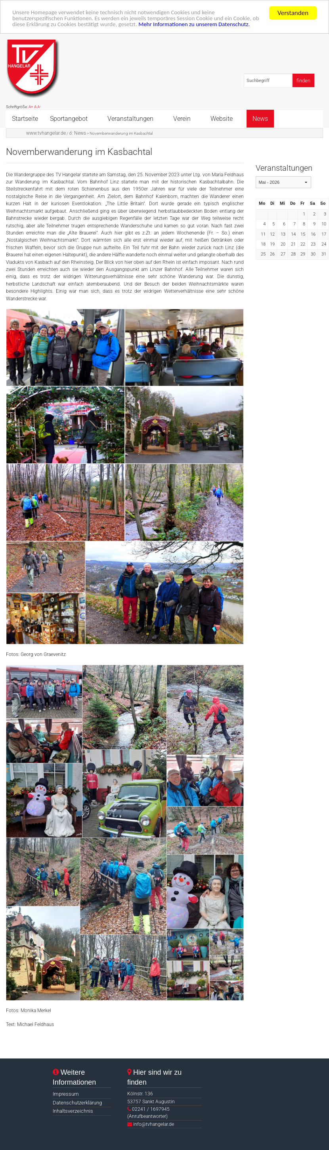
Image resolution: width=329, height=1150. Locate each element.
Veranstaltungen (130, 118)
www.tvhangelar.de (46, 132)
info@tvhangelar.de (153, 1124)
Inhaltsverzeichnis (73, 1111)
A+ (31, 106)
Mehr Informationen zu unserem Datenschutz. (249, 26)
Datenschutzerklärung (77, 1102)
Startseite (25, 118)
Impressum (66, 1094)
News (260, 118)
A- (39, 106)
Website (221, 118)
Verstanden (292, 12)
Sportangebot (69, 118)
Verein (182, 118)
